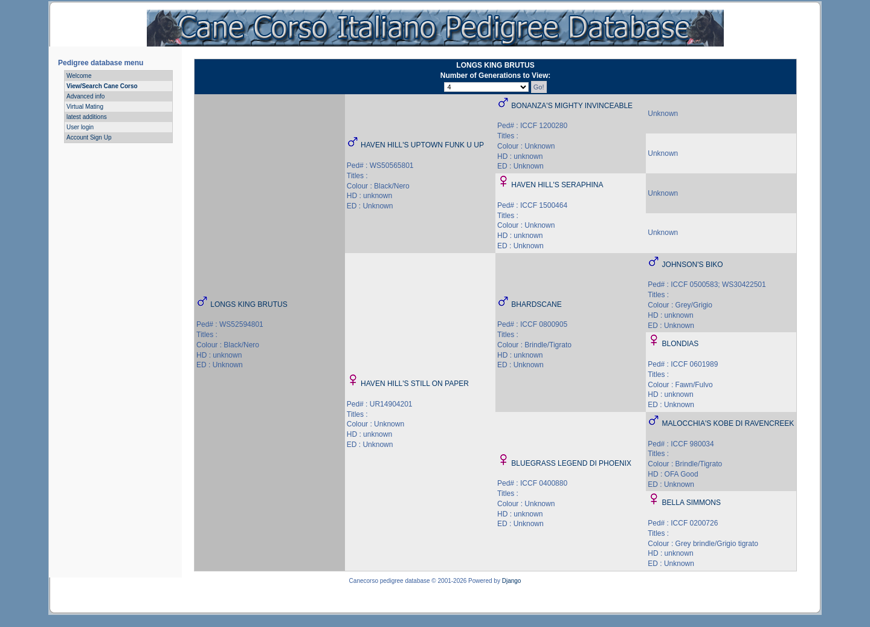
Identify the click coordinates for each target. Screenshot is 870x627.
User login (80, 127)
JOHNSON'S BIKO (692, 264)
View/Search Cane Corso (102, 86)
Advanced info (85, 96)
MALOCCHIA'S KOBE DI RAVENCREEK (728, 423)
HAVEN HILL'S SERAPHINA (557, 185)
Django (511, 580)
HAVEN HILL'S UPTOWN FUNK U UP (422, 145)
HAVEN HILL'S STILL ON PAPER (415, 383)
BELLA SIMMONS (691, 502)
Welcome (79, 75)
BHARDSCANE (536, 304)
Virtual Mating (84, 106)
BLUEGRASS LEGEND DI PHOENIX (571, 463)
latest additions (86, 117)
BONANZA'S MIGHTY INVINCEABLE (572, 105)
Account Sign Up (89, 137)
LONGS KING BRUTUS (248, 304)
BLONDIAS (680, 343)
